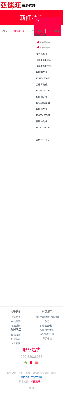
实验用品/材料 (47, 330)
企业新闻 (54, 30)
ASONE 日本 (47, 334)
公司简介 (15, 317)
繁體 (31, 388)
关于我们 (15, 311)
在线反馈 (15, 325)
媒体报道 (19, 30)
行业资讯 (36, 30)
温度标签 (47, 338)
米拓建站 (36, 381)
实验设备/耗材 (47, 325)
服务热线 (31, 349)
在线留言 (15, 321)
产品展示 (47, 311)
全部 (4, 30)
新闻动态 (15, 329)
